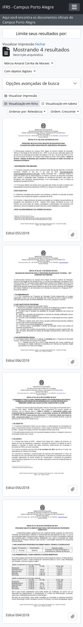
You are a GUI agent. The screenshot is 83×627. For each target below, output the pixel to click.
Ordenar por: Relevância (26, 111)
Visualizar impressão (20, 96)
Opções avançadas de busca (32, 83)
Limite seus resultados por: (41, 33)
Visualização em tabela (59, 104)
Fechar (40, 44)
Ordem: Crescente (63, 111)
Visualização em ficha (21, 104)
